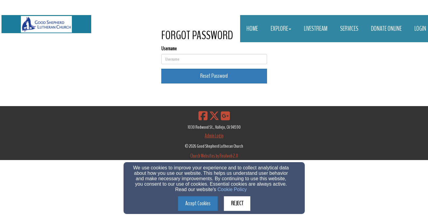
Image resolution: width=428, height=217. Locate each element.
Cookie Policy (232, 189)
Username (169, 48)
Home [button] (252, 28)
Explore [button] (281, 28)
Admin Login (214, 135)
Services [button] (349, 28)
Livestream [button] (315, 28)
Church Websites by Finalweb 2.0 (214, 156)
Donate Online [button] (386, 28)
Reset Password (214, 76)
